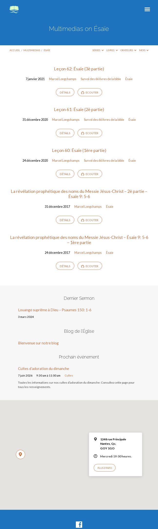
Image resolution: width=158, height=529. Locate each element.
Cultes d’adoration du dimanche (43, 368)
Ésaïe (47, 50)
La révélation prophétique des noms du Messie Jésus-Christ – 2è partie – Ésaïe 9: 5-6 (79, 194)
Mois (144, 50)
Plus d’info (105, 467)
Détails (65, 92)
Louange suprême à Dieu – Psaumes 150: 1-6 (54, 310)
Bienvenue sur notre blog (38, 343)
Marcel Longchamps (62, 79)
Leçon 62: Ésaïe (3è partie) (79, 68)
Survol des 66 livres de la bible (101, 79)
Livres (112, 50)
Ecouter (89, 92)
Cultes (69, 375)
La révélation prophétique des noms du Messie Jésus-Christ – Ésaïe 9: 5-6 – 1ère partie (79, 240)
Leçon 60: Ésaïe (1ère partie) (79, 150)
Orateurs (128, 50)
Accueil (15, 50)
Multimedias (31, 50)
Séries (98, 50)
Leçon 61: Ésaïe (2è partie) (79, 109)
